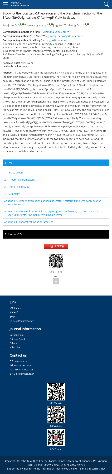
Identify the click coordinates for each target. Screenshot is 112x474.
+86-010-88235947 (23, 365)
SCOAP (14, 312)
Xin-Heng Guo (73, 25)
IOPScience (15, 308)
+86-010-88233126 (24, 369)
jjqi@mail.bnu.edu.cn (56, 31)
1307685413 (21, 361)
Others (13, 343)
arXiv (12, 316)
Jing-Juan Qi (10, 25)
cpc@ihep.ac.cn (26, 373)
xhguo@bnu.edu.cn (58, 40)
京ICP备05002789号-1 (73, 464)
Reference (13, 234)
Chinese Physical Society (22, 320)
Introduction (16, 334)
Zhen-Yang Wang (35, 25)
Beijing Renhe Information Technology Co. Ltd (50, 468)
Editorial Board (17, 339)
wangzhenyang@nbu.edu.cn (66, 36)
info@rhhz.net (97, 468)
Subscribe (15, 347)
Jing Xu (57, 25)
